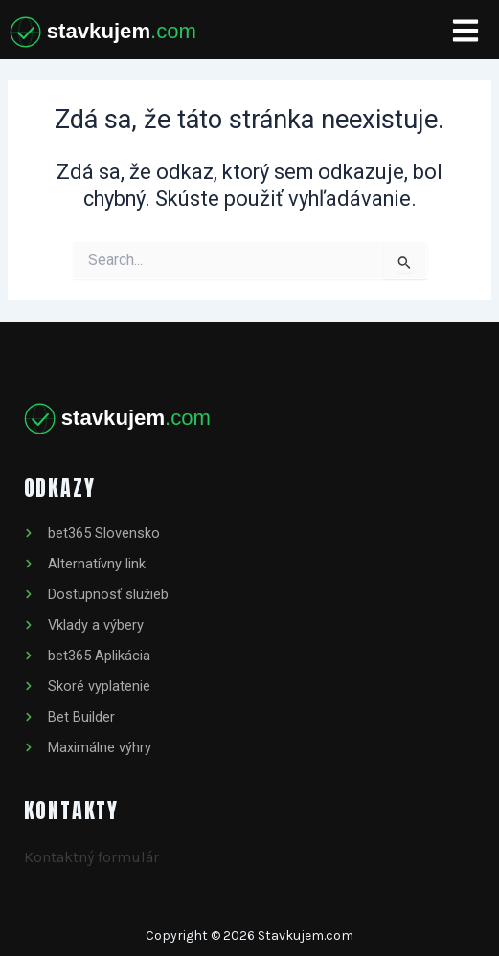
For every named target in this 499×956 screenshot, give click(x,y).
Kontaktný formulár (91, 857)
